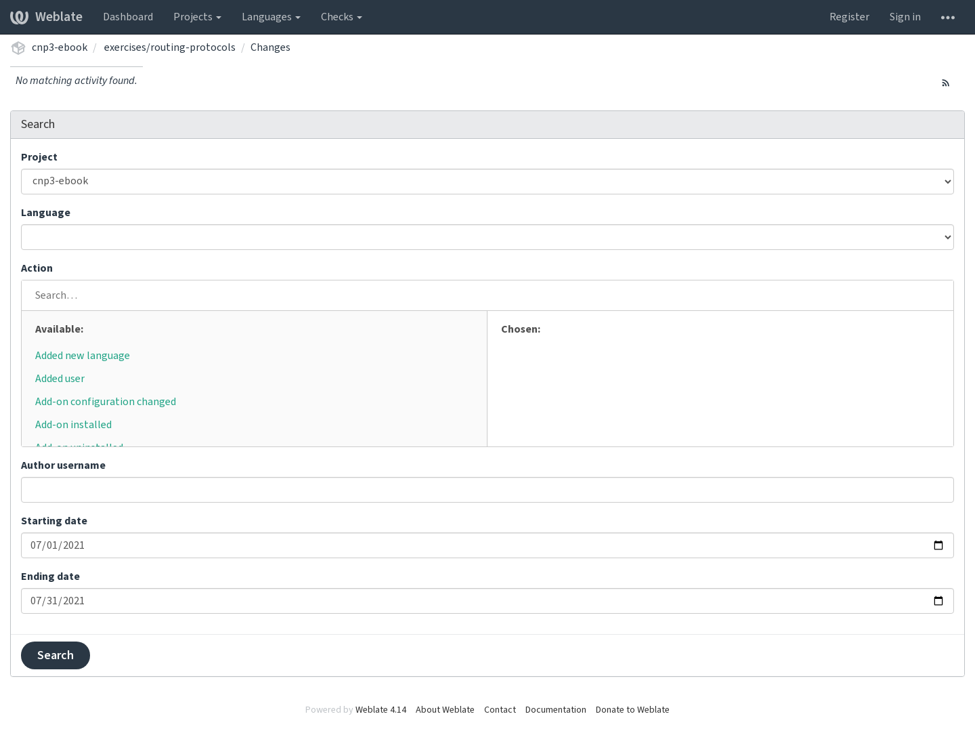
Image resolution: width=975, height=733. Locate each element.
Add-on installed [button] (73, 424)
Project (39, 157)
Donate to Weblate (633, 710)
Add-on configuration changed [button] (105, 401)
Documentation (555, 710)
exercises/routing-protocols (170, 47)
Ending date (50, 576)
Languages (271, 16)
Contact (500, 710)
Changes (270, 47)
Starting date (54, 521)
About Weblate (445, 710)
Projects (197, 16)
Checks (341, 16)
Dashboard (128, 16)
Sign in (905, 16)
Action (37, 268)
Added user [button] (60, 378)
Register (849, 16)
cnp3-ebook (59, 47)
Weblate (46, 16)
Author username (63, 465)
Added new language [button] (82, 355)
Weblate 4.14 (380, 710)
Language (45, 212)
